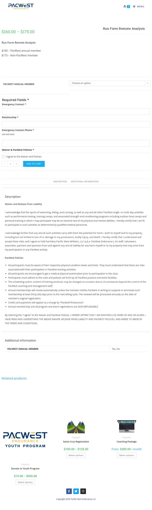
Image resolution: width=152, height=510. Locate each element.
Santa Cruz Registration (76, 441)
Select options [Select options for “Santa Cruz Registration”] (76, 455)
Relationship (10, 117)
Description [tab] (60, 181)
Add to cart (33, 163)
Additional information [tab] (85, 181)
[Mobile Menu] (137, 6)
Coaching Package (127, 441)
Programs (25, 464)
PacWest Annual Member (18, 84)
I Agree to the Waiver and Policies (24, 156)
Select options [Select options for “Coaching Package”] (126, 455)
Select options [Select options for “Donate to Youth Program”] (25, 482)
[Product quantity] (10, 164)
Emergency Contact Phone (18, 130)
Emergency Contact (14, 104)
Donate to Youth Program (25, 468)
